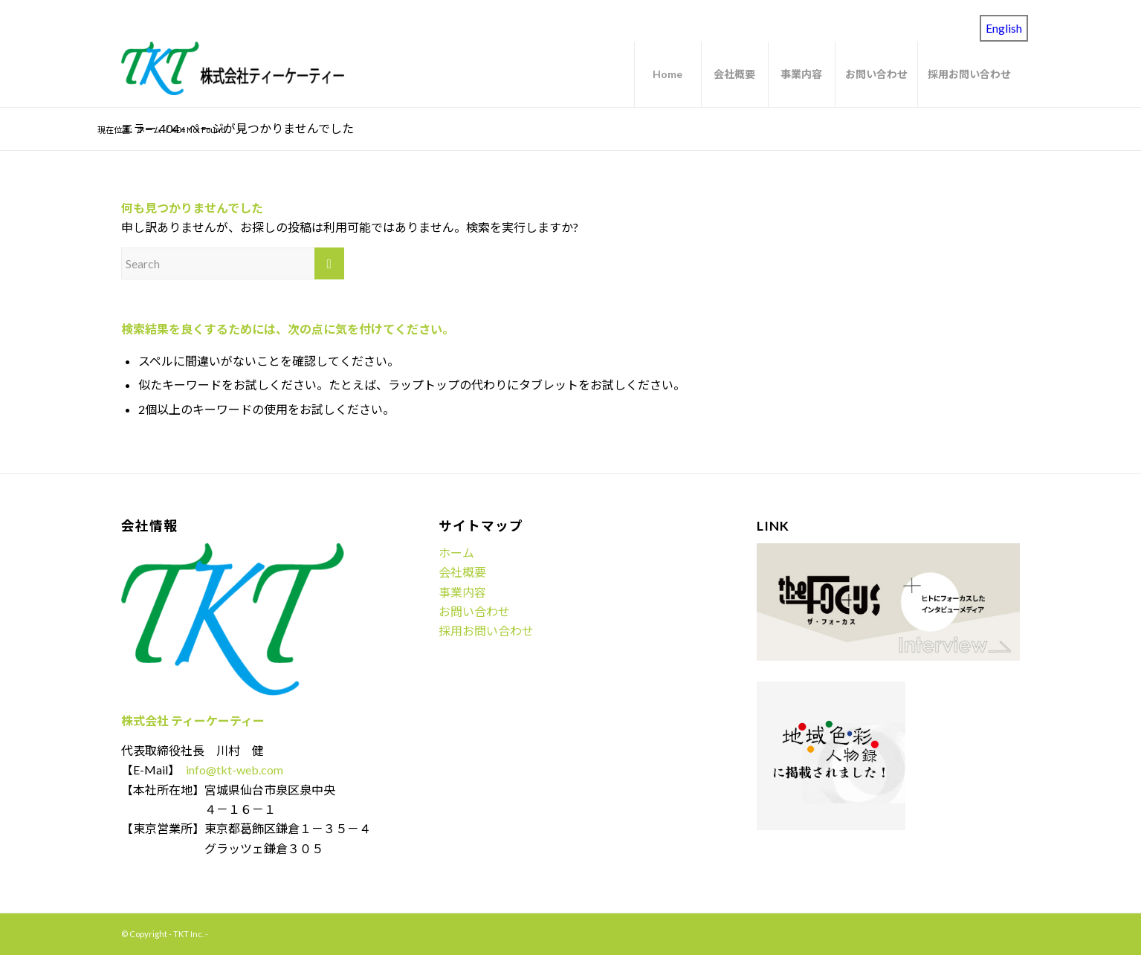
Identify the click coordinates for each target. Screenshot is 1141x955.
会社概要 (462, 572)
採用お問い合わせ (486, 631)
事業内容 (462, 592)
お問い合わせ (474, 611)
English (1004, 28)
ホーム (456, 553)
